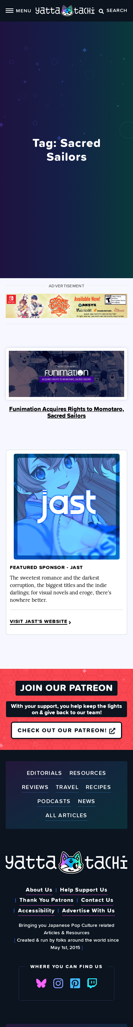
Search (113, 10)
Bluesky (41, 983)
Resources (88, 773)
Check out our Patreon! (66, 730)
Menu (18, 10)
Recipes (98, 787)
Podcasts (54, 801)
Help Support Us (84, 889)
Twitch (92, 983)
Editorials (44, 773)
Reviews (35, 787)
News (87, 801)
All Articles (66, 815)
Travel (67, 787)
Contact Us (97, 899)
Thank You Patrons (46, 899)
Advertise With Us (88, 910)
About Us (39, 889)
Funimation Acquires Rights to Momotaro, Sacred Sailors (66, 412)
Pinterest (75, 983)
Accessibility (36, 910)
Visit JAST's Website (41, 621)
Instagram (58, 983)
